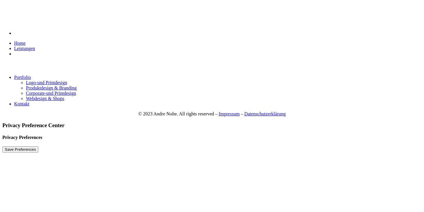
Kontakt (21, 103)
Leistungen (24, 48)
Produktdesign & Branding (51, 87)
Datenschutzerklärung (265, 113)
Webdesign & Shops (45, 98)
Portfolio (22, 77)
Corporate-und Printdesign (51, 93)
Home (20, 43)
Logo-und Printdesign (46, 82)
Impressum (229, 113)
